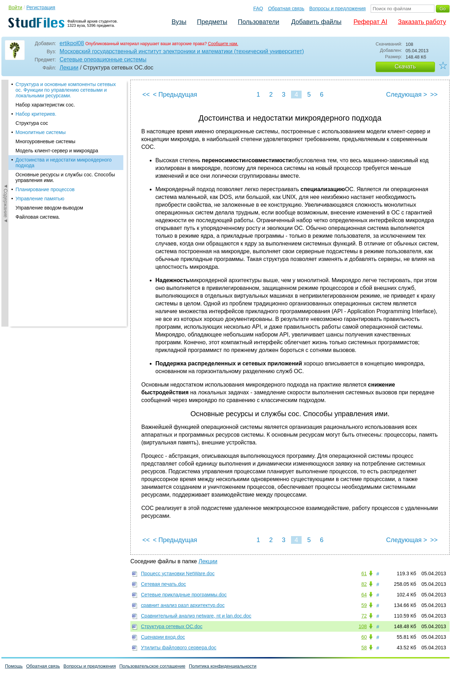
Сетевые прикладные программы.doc (184, 594)
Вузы (179, 21)
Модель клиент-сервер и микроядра (57, 150)
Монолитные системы (41, 132)
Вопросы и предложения (337, 8)
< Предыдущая (175, 94)
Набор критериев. (36, 114)
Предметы (212, 21)
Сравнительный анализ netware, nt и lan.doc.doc (196, 616)
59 (364, 605)
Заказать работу (422, 21)
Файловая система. (38, 217)
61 (364, 573)
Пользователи (258, 21)
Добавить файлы (316, 21)
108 (363, 626)
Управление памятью (40, 198)
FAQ (258, 8)
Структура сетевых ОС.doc (172, 626)
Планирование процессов (45, 189)
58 (364, 647)
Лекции (69, 68)
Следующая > (406, 94)
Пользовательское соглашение (152, 666)
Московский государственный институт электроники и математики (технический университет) (182, 51)
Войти (15, 7)
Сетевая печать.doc (163, 584)
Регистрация (40, 7)
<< (146, 94)
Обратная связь (286, 8)
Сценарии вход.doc (163, 637)
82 (364, 584)
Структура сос (32, 123)
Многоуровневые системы (45, 141)
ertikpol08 (72, 43)
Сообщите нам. (223, 44)
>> (434, 94)
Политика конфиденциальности (223, 666)
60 (364, 637)
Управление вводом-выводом (49, 208)
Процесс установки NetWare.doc (178, 573)
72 (364, 616)
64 (364, 594)
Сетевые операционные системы (103, 59)
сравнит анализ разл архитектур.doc (182, 605)
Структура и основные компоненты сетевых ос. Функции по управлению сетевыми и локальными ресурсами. (66, 89)
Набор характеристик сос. (45, 105)
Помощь (14, 666)
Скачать (405, 66)
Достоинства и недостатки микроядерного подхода (64, 162)
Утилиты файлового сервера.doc (178, 647)
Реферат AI (370, 21)
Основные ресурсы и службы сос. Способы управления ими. (65, 177)
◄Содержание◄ (5, 203)
